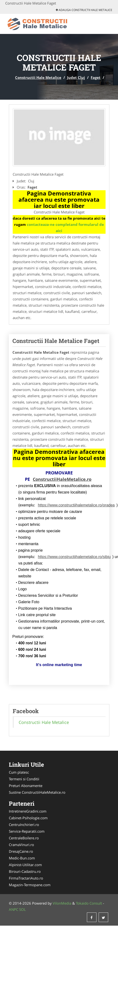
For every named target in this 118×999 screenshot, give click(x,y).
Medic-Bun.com (22, 858)
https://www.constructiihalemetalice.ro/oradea (76, 505)
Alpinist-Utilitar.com (25, 865)
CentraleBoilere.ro (24, 838)
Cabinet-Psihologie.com (28, 818)
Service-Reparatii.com (27, 831)
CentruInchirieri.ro (24, 824)
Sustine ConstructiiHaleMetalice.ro (37, 792)
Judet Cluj (76, 77)
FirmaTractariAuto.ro (26, 878)
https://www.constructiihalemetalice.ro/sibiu (74, 557)
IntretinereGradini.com (27, 811)
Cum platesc (19, 772)
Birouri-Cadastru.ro (25, 871)
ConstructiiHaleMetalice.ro (62, 479)
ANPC (13, 909)
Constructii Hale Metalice (38, 77)
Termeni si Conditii (24, 779)
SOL (22, 909)
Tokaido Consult (89, 903)
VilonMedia (62, 903)
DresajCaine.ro (21, 851)
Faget (96, 77)
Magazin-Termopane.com (30, 885)
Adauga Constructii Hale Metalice (84, 10)
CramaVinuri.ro (21, 844)
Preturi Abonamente (25, 785)
